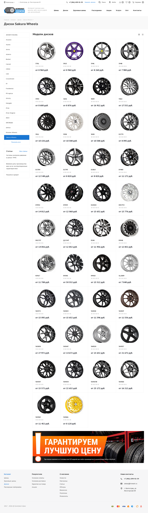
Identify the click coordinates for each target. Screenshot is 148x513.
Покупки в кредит (12, 175)
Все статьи (23, 151)
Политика (63, 493)
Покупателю (37, 474)
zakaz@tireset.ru (130, 484)
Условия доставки (39, 481)
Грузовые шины (10, 481)
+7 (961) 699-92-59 (131, 479)
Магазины (63, 481)
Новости (63, 478)
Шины (6, 478)
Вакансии (63, 490)
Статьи (62, 484)
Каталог (7, 474)
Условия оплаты (38, 478)
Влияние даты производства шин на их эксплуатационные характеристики (16, 166)
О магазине (64, 474)
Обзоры (63, 487)
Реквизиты (64, 496)
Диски (6, 484)
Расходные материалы (12, 487)
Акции (34, 487)
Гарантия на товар (39, 484)
